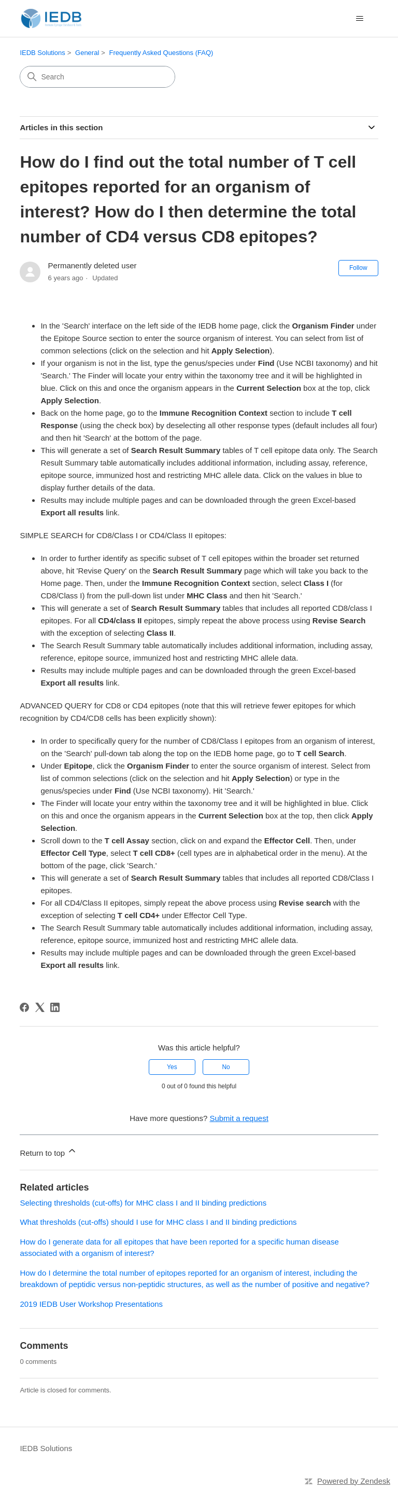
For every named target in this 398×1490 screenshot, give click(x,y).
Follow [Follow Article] (358, 267)
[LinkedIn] (55, 1007)
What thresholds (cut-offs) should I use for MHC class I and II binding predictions (158, 1222)
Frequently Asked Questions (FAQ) (161, 53)
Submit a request (238, 1118)
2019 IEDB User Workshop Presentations (91, 1304)
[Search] (97, 76)
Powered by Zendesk (353, 1481)
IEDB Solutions (42, 53)
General (87, 53)
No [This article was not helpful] (226, 1067)
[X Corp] (40, 1007)
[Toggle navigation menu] (360, 18)
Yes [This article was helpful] (172, 1067)
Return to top (48, 1151)
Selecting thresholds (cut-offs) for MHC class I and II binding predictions (143, 1202)
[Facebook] (24, 1007)
